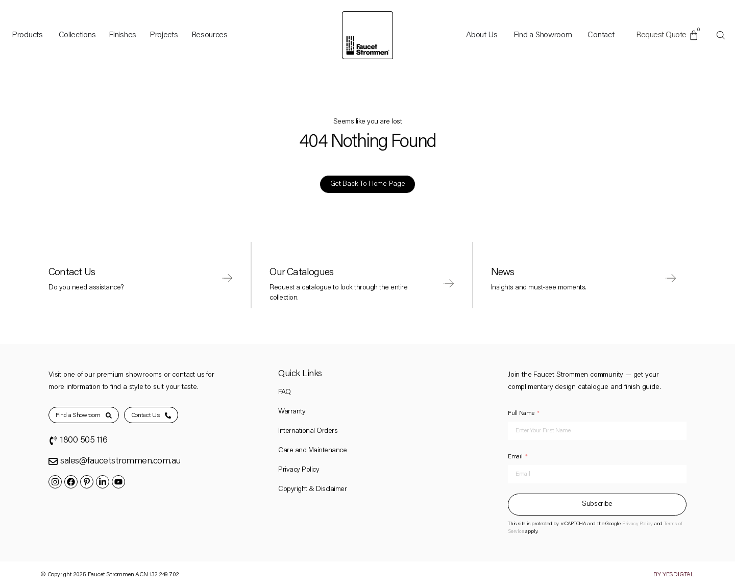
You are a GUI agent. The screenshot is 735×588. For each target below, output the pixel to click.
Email (515, 457)
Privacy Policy (298, 470)
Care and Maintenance (312, 450)
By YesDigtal (673, 575)
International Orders (307, 431)
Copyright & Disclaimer (312, 489)
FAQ (284, 392)
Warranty (291, 411)
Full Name (521, 413)
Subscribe (597, 504)
